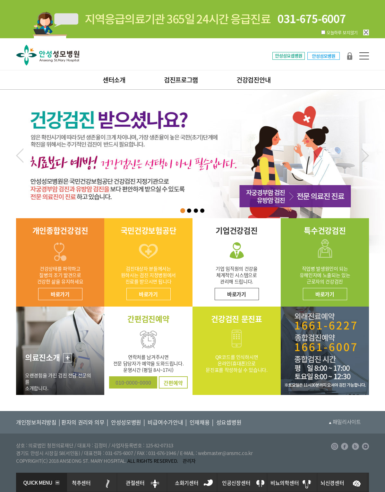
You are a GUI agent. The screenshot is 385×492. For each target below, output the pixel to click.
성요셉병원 (229, 422)
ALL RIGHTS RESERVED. (152, 460)
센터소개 (114, 80)
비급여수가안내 (165, 422)
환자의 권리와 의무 (83, 422)
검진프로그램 (181, 80)
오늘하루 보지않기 (342, 32)
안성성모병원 (126, 422)
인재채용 (200, 422)
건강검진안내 (253, 80)
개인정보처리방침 (36, 422)
